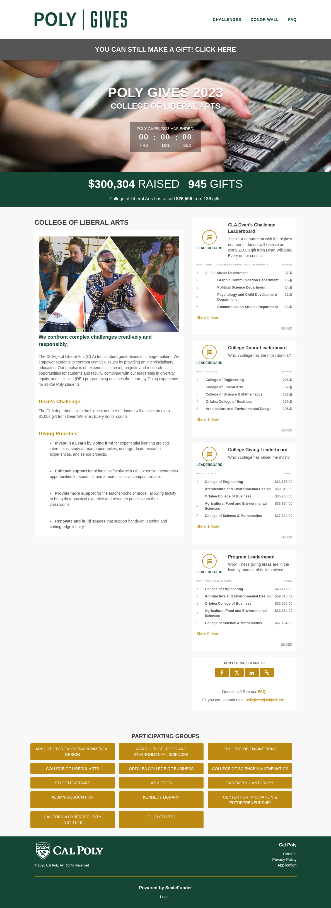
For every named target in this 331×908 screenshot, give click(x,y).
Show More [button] (207, 317)
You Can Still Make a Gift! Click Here (165, 49)
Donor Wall (265, 19)
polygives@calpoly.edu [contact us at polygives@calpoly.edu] (265, 700)
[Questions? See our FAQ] (262, 691)
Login (165, 897)
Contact (289, 854)
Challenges (227, 19)
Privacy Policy (284, 859)
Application (287, 865)
